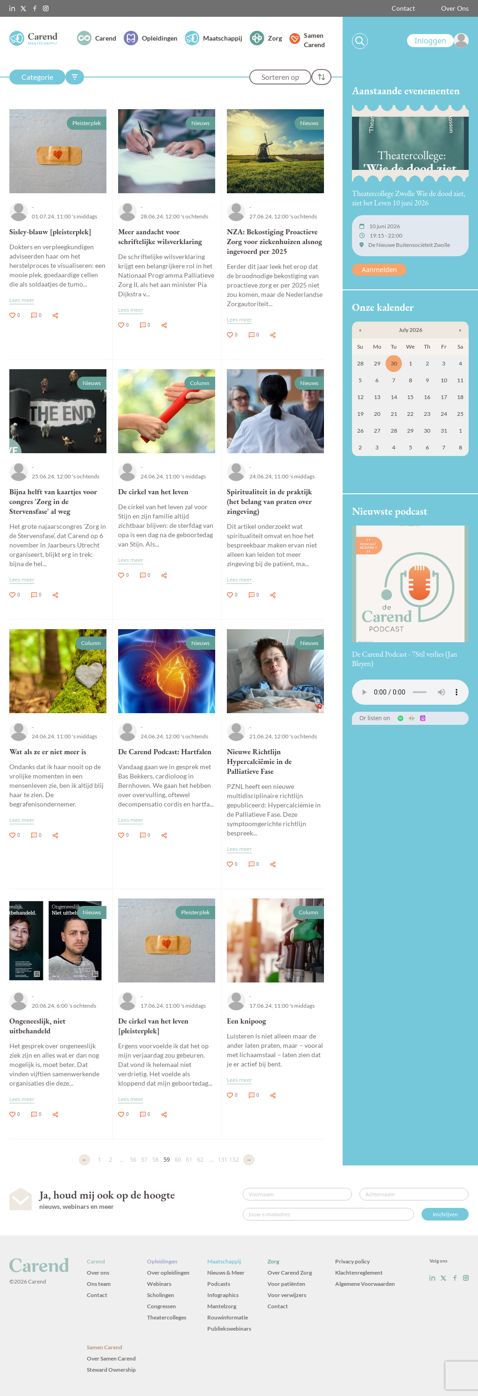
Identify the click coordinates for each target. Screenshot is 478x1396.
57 (144, 1160)
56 (133, 1160)
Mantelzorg (221, 1306)
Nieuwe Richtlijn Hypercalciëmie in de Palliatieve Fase (259, 761)
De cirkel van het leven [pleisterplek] (153, 1026)
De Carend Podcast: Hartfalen (164, 752)
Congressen (161, 1306)
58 (155, 1160)
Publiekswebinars (229, 1328)
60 (178, 1160)
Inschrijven (445, 1214)
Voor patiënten (286, 1283)
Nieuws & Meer (226, 1272)
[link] (438, 40)
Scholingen (160, 1294)
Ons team (99, 1283)
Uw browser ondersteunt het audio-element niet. (410, 692)
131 (223, 1160)
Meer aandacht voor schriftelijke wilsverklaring (160, 236)
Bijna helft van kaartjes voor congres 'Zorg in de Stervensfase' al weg (53, 501)
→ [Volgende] (249, 1160)
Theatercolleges (166, 1317)
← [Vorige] (84, 1160)
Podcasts (218, 1283)
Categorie (37, 76)
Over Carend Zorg (289, 1272)
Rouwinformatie (227, 1317)
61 (189, 1160)
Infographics (223, 1294)
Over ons (98, 1272)
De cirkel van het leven (153, 492)
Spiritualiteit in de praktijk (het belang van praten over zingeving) (269, 501)
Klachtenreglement (359, 1272)
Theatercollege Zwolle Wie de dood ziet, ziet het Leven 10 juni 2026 (408, 198)
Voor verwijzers (286, 1294)
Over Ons (455, 8)
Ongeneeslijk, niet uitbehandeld (37, 1026)
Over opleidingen (168, 1272)
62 (200, 1160)
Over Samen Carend (111, 1358)
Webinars (159, 1283)
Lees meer (22, 299)
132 (234, 1160)
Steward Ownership (111, 1369)
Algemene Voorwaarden (365, 1283)
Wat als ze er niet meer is (47, 752)
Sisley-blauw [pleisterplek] (50, 232)
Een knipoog (246, 1021)
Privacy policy (352, 1261)
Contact (403, 8)
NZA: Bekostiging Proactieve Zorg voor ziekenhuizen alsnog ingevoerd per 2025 (274, 241)
